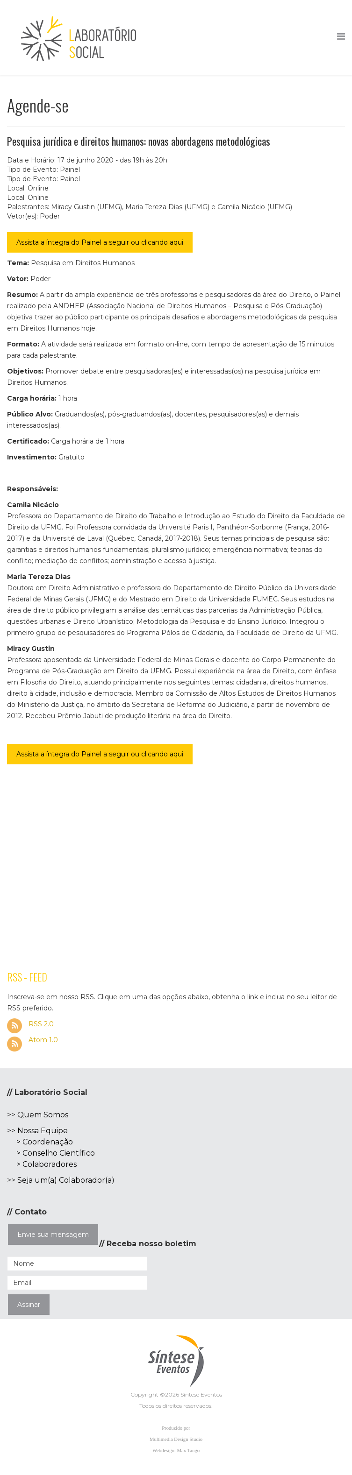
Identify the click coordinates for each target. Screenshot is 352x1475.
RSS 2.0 (40, 1024)
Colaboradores (49, 1164)
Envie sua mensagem (53, 1234)
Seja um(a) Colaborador (61, 1180)
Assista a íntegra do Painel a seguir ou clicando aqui (99, 242)
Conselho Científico (58, 1153)
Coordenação (47, 1141)
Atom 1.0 (42, 1040)
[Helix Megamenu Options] (341, 36)
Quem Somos (42, 1114)
